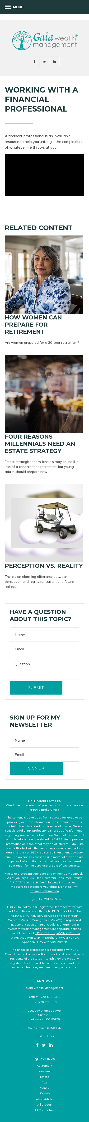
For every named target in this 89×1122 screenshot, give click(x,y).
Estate (44, 1076)
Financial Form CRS (47, 801)
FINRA (15, 915)
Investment (44, 1071)
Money (44, 1088)
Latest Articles (44, 1099)
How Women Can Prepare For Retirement (33, 324)
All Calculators (44, 1110)
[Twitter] (44, 1045)
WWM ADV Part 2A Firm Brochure (33, 937)
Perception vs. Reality (44, 565)
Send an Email (45, 1036)
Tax (44, 1082)
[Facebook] (37, 1045)
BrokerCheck (50, 809)
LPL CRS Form (45, 933)
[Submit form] (36, 688)
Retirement (44, 1065)
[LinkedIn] (51, 1045)
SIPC (26, 915)
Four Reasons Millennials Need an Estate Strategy (40, 443)
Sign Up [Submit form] (36, 768)
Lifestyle (44, 1093)
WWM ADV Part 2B (53, 942)
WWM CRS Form (68, 933)
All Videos (44, 1104)
